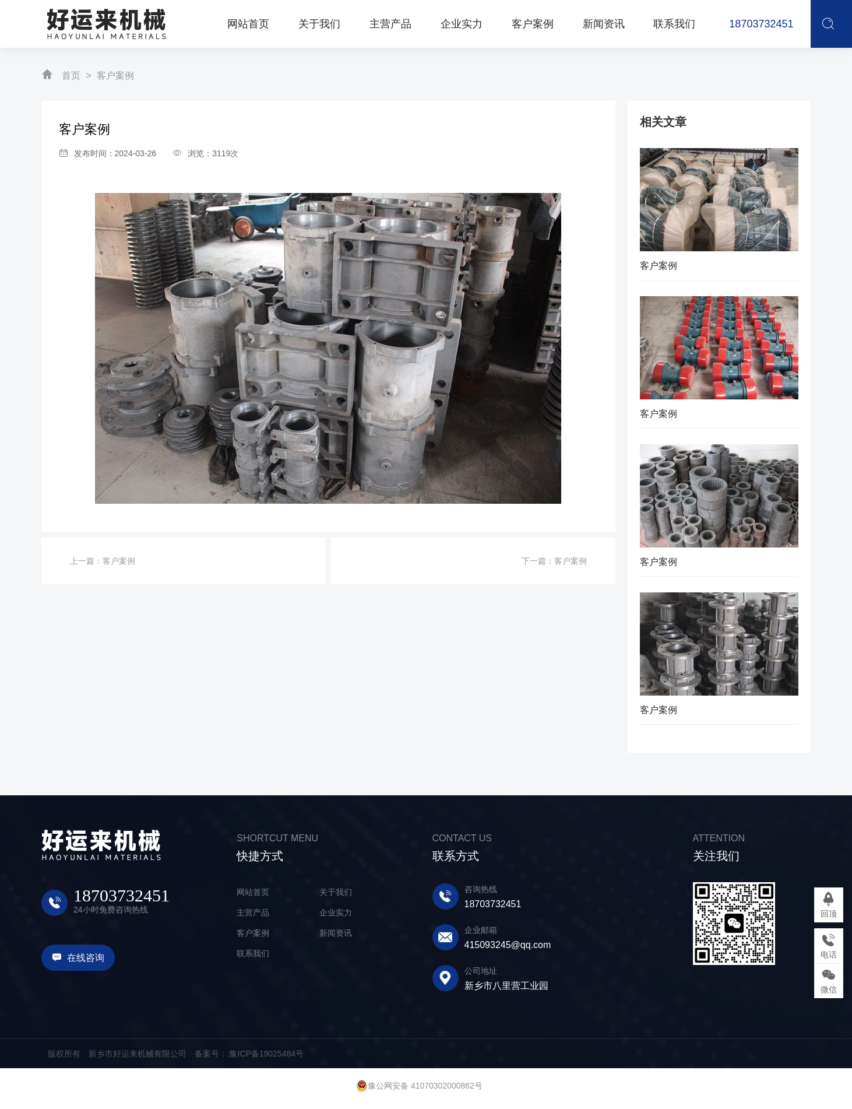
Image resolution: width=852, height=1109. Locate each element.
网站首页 (253, 892)
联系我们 (253, 953)
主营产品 (253, 912)
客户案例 (115, 75)
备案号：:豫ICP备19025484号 (249, 1053)
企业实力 (335, 912)
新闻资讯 (335, 933)
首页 (71, 75)
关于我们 (335, 892)
